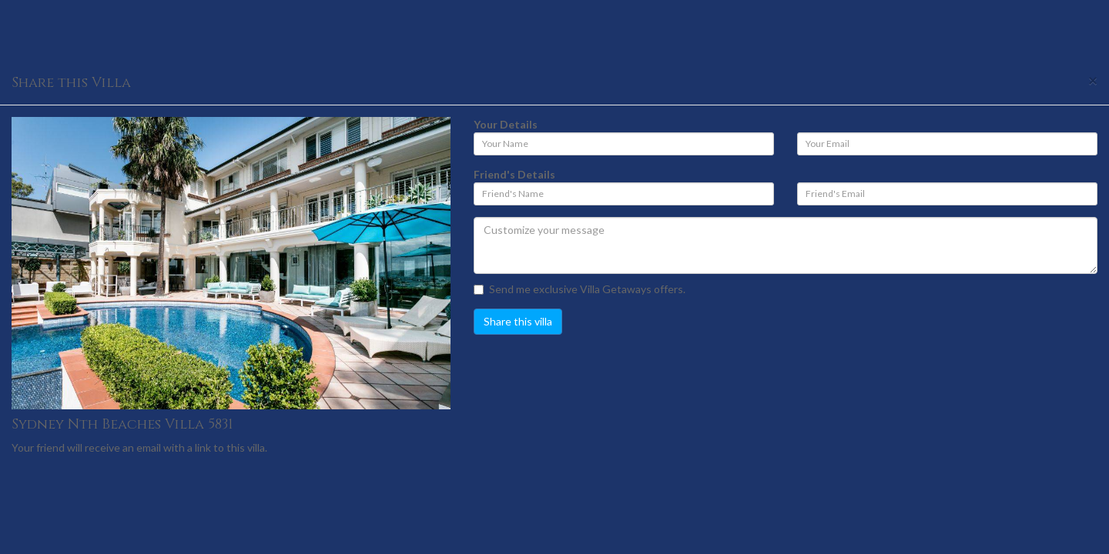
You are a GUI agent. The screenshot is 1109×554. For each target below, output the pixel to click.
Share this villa (518, 321)
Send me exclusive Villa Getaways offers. (579, 288)
